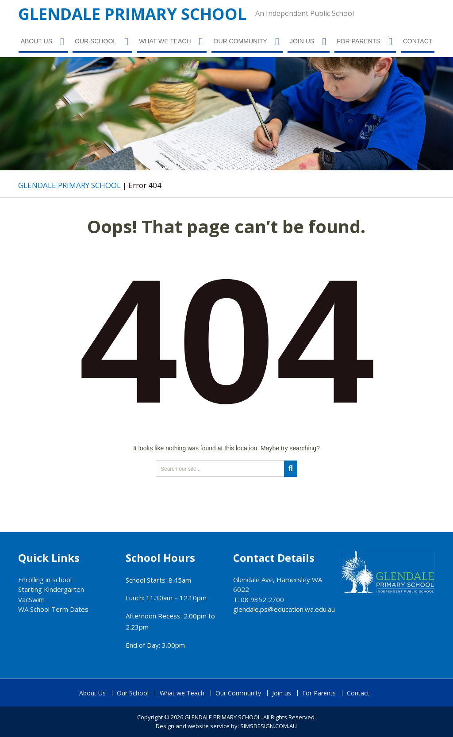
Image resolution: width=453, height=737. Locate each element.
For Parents (358, 41)
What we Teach (165, 41)
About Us (36, 41)
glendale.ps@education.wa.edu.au (284, 609)
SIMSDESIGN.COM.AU (268, 726)
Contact (418, 41)
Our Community (240, 41)
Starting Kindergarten (51, 589)
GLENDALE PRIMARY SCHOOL (132, 14)
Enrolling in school (45, 579)
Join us (302, 41)
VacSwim (31, 599)
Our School (95, 41)
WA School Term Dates (53, 609)
